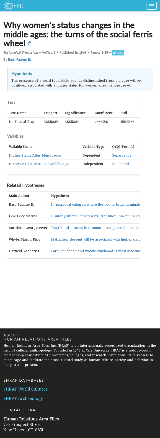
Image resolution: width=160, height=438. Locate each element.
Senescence (121, 155)
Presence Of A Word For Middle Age (39, 164)
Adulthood (120, 164)
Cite (118, 53)
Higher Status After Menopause (35, 155)
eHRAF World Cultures (25, 389)
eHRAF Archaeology (23, 398)
